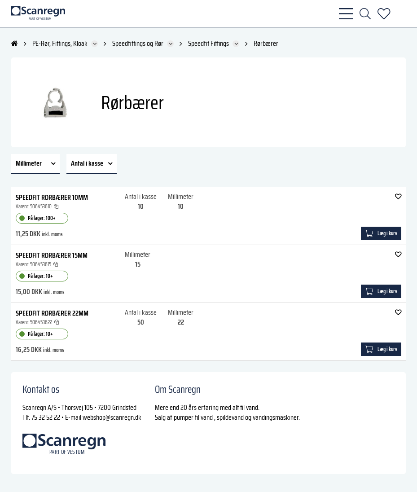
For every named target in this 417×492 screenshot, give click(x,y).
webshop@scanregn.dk (112, 417)
